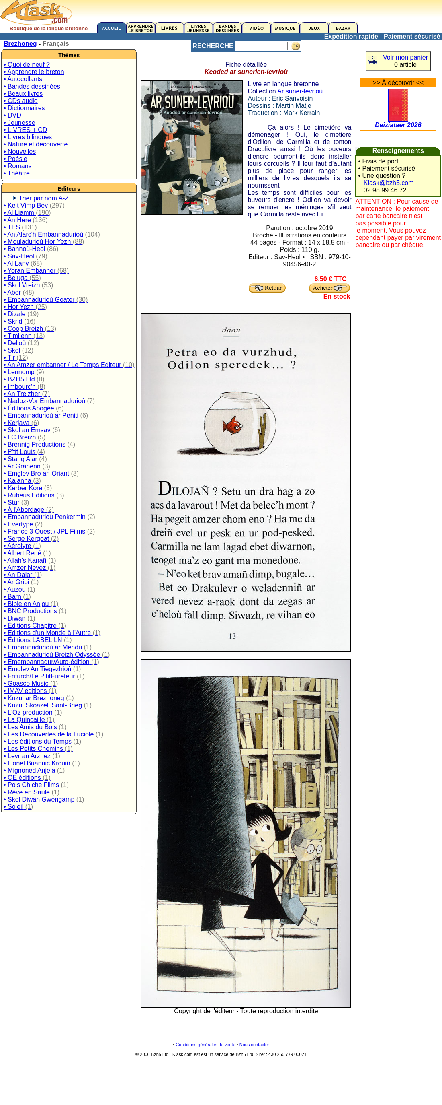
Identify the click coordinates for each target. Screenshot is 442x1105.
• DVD (12, 115)
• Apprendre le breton (34, 71)
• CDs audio (21, 100)
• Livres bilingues (28, 137)
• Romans (18, 166)
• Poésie (15, 158)
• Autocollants (23, 79)
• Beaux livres (23, 93)
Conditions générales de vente (205, 1044)
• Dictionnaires (24, 108)
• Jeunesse (19, 122)
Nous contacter (254, 1044)
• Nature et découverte (36, 144)
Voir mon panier (405, 57)
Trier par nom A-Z (43, 198)
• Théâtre (17, 173)
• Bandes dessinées (32, 86)
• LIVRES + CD (25, 129)
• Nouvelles (20, 151)
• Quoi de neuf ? (27, 64)
